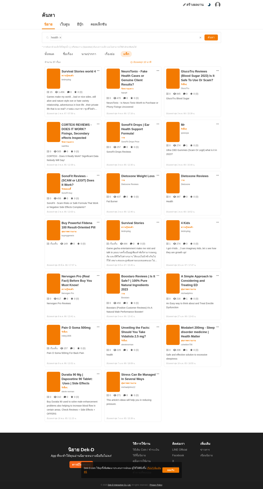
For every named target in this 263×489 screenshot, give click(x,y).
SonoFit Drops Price (130, 137)
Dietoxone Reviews (129, 184)
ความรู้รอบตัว (68, 75)
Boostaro (125, 296)
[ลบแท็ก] (61, 37)
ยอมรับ (171, 471)
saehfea (65, 146)
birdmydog (67, 80)
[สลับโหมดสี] (209, 4)
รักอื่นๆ (184, 84)
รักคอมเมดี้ (66, 184)
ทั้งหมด (49, 54)
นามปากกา (85, 54)
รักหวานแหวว (127, 84)
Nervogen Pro (68, 291)
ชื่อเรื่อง (66, 54)
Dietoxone (185, 184)
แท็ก (120, 54)
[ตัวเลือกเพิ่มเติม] (98, 71)
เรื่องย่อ (104, 54)
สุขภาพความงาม (69, 230)
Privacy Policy (156, 485)
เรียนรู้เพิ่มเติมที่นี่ (142, 471)
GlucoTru (185, 88)
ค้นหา (211, 37)
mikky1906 (66, 334)
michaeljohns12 (128, 385)
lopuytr (124, 88)
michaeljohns (187, 291)
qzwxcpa (185, 133)
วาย (123, 133)
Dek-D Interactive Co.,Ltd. (120, 485)
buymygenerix (68, 234)
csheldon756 (187, 343)
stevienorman (127, 343)
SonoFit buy (67, 189)
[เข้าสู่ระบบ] (217, 4)
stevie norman (68, 390)
